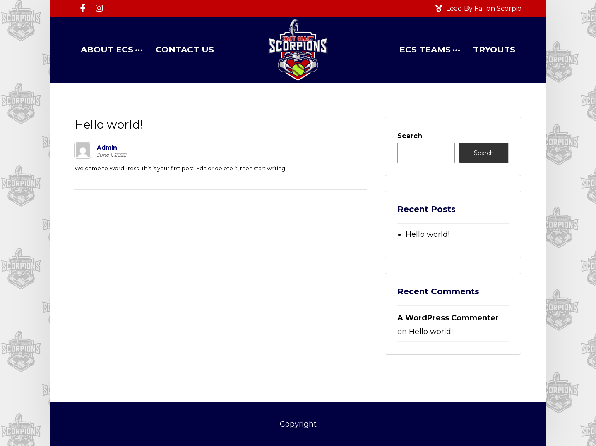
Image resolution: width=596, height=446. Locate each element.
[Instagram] (99, 8)
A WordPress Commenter (448, 317)
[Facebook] (82, 8)
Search (409, 136)
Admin (107, 147)
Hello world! (427, 234)
